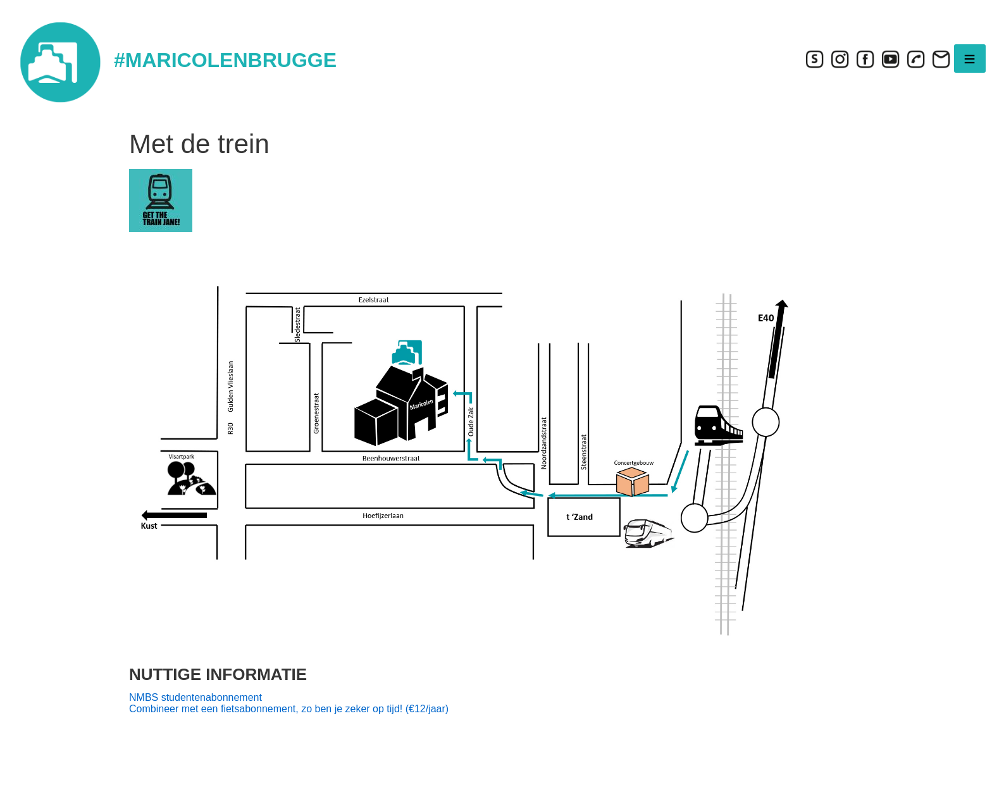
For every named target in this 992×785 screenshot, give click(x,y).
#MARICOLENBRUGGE (225, 60)
